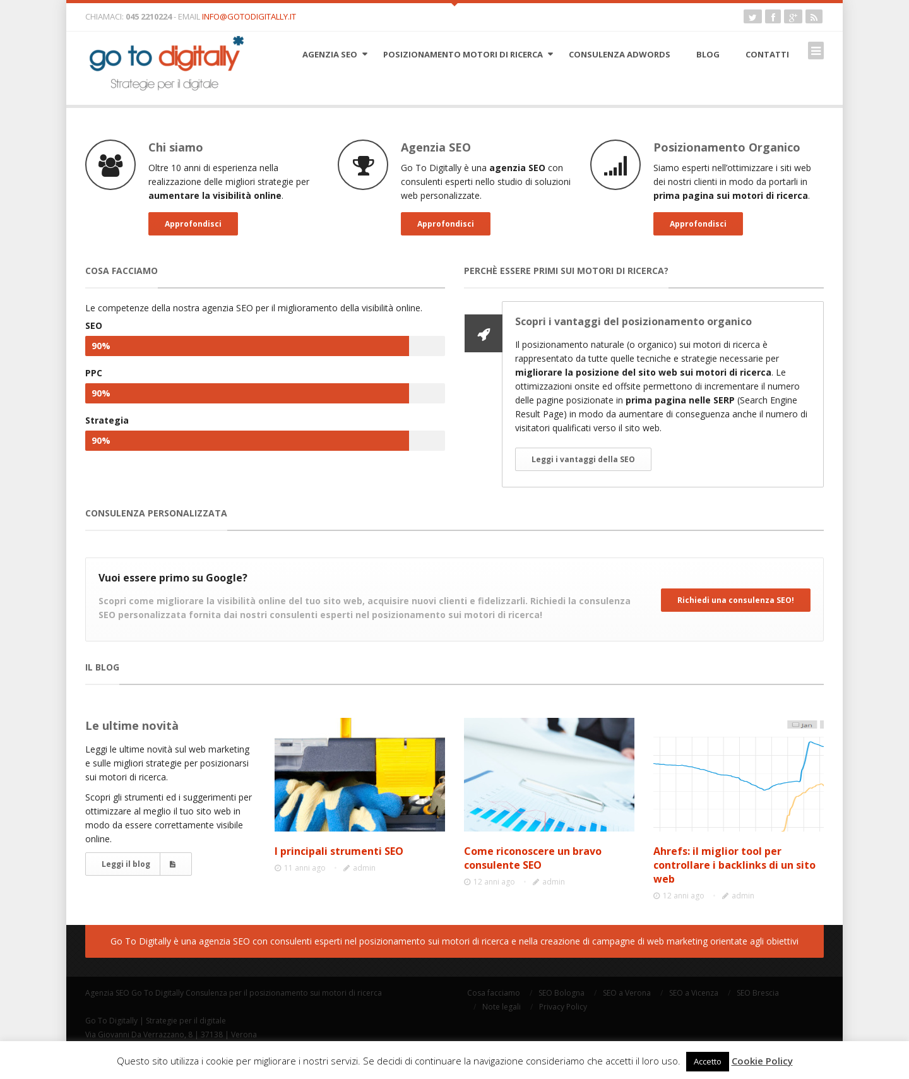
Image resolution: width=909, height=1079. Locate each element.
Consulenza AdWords (619, 54)
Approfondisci (193, 223)
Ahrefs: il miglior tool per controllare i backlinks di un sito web (734, 865)
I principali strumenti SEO (339, 851)
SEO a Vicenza (693, 992)
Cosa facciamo (493, 992)
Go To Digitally (157, 992)
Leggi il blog (138, 864)
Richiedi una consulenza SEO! (735, 600)
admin (364, 867)
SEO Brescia (758, 992)
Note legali (501, 1006)
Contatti (767, 54)
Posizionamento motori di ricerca (463, 54)
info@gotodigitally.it (249, 16)
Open (454, 3)
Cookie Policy (762, 1060)
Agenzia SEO (329, 54)
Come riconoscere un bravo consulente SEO (533, 858)
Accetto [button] (708, 1061)
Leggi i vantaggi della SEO (583, 459)
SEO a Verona (627, 992)
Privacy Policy (563, 1006)
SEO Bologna (561, 992)
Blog (708, 54)
